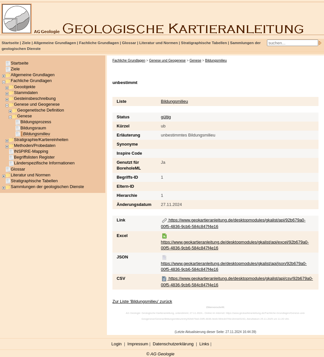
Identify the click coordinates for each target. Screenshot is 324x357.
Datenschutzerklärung (173, 343)
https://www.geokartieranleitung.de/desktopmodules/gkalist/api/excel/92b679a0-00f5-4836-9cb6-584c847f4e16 (235, 241)
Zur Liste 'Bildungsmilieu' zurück (142, 301)
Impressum (137, 343)
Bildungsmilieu (174, 101)
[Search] (292, 43)
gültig (166, 116)
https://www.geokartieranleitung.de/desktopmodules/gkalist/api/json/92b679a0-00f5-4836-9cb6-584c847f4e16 (234, 263)
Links (204, 343)
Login (116, 343)
